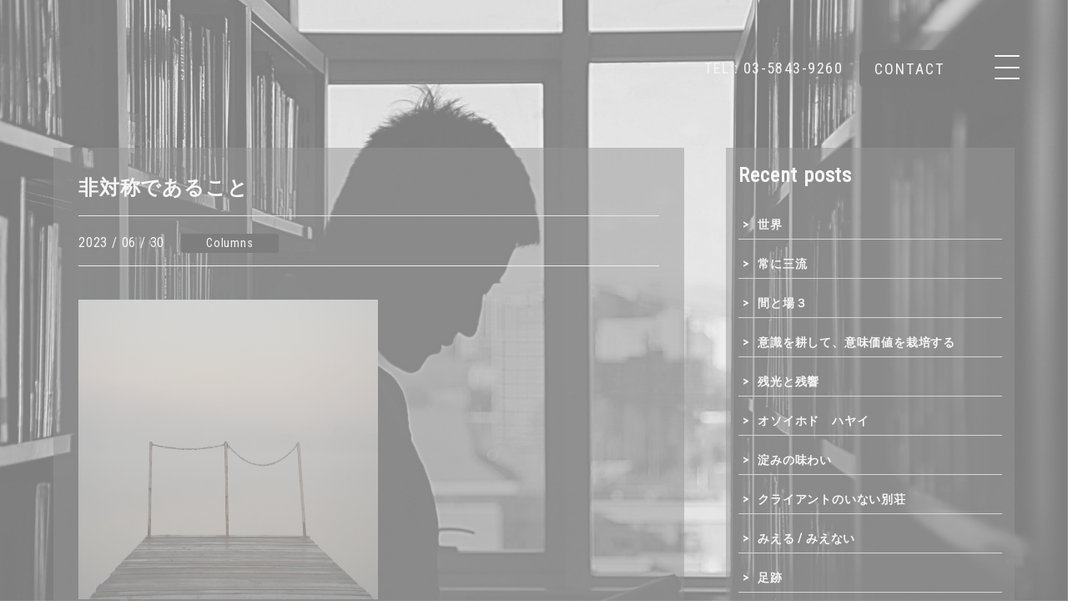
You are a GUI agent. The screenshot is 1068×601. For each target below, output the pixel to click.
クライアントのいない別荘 (832, 499)
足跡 (770, 577)
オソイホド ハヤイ (813, 420)
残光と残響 (788, 381)
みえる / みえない (806, 538)
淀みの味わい (795, 460)
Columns (230, 243)
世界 (770, 224)
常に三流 (782, 263)
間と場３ (782, 303)
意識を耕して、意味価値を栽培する (856, 342)
